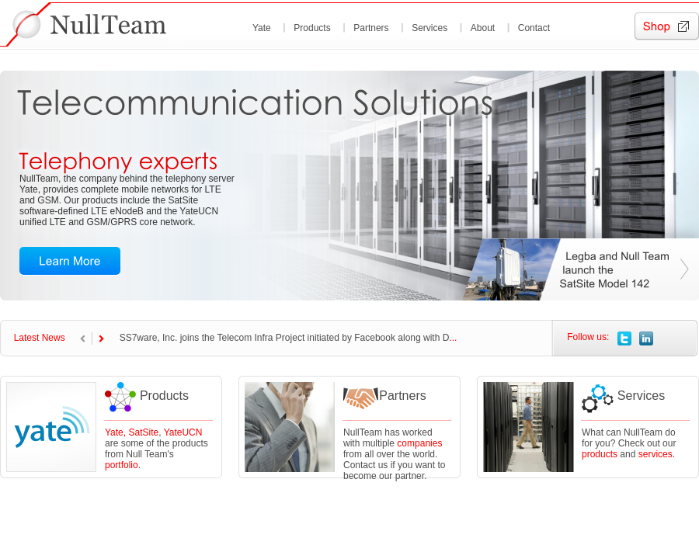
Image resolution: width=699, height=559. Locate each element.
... (453, 337)
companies (419, 443)
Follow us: (588, 337)
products (599, 454)
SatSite (143, 432)
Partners (370, 28)
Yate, (116, 432)
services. (656, 454)
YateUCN (183, 432)
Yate (261, 28)
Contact (534, 28)
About (483, 28)
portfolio (121, 465)
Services (429, 28)
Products (312, 28)
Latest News (39, 337)
